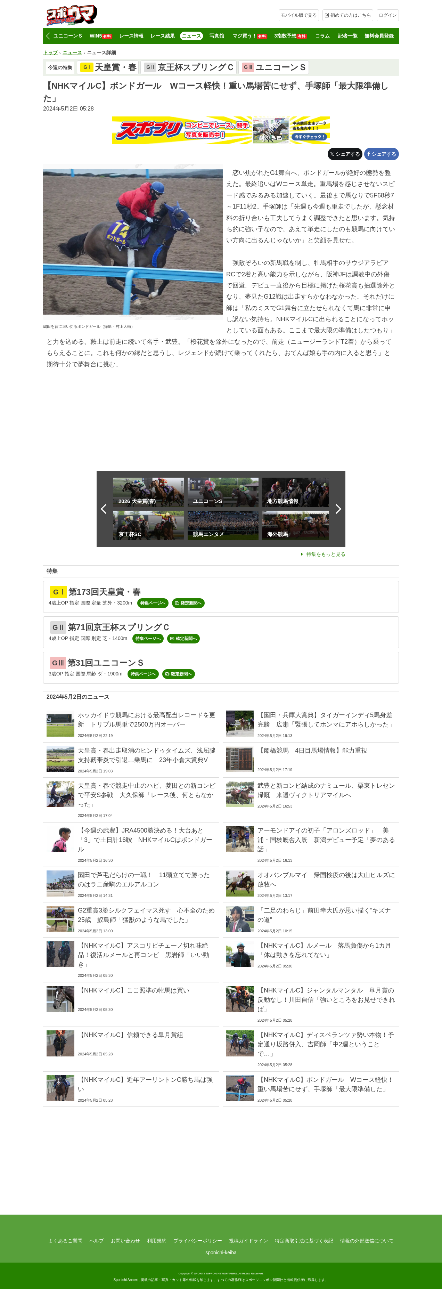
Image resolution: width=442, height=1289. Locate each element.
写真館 (217, 36)
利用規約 (156, 1240)
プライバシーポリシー (197, 1240)
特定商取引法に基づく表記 (304, 1240)
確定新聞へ (191, 603)
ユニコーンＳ (68, 36)
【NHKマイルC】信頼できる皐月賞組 (130, 1034)
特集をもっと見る (325, 554)
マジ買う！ (249, 36)
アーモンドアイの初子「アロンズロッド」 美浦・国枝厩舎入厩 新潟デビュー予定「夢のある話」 (326, 840)
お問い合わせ (125, 1240)
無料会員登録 (379, 36)
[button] (47, 36)
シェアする (348, 154)
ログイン (388, 15)
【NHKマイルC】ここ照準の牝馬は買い (133, 990)
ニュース (191, 36)
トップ (50, 52)
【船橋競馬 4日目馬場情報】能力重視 (312, 750)
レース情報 (131, 36)
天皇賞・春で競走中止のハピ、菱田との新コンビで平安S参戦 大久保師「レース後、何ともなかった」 (146, 795)
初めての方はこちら (350, 15)
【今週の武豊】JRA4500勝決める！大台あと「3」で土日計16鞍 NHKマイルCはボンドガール (145, 840)
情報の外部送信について (367, 1240)
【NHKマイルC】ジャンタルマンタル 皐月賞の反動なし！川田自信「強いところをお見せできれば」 (326, 1000)
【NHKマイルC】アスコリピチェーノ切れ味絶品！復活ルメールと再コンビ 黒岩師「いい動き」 (143, 955)
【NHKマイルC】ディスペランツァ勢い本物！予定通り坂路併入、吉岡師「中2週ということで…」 (325, 1044)
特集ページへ (152, 603)
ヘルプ (96, 1240)
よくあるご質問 (65, 1240)
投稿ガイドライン (248, 1240)
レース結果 (162, 36)
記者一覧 (348, 36)
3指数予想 (290, 36)
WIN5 (101, 36)
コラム (322, 36)
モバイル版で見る (299, 15)
